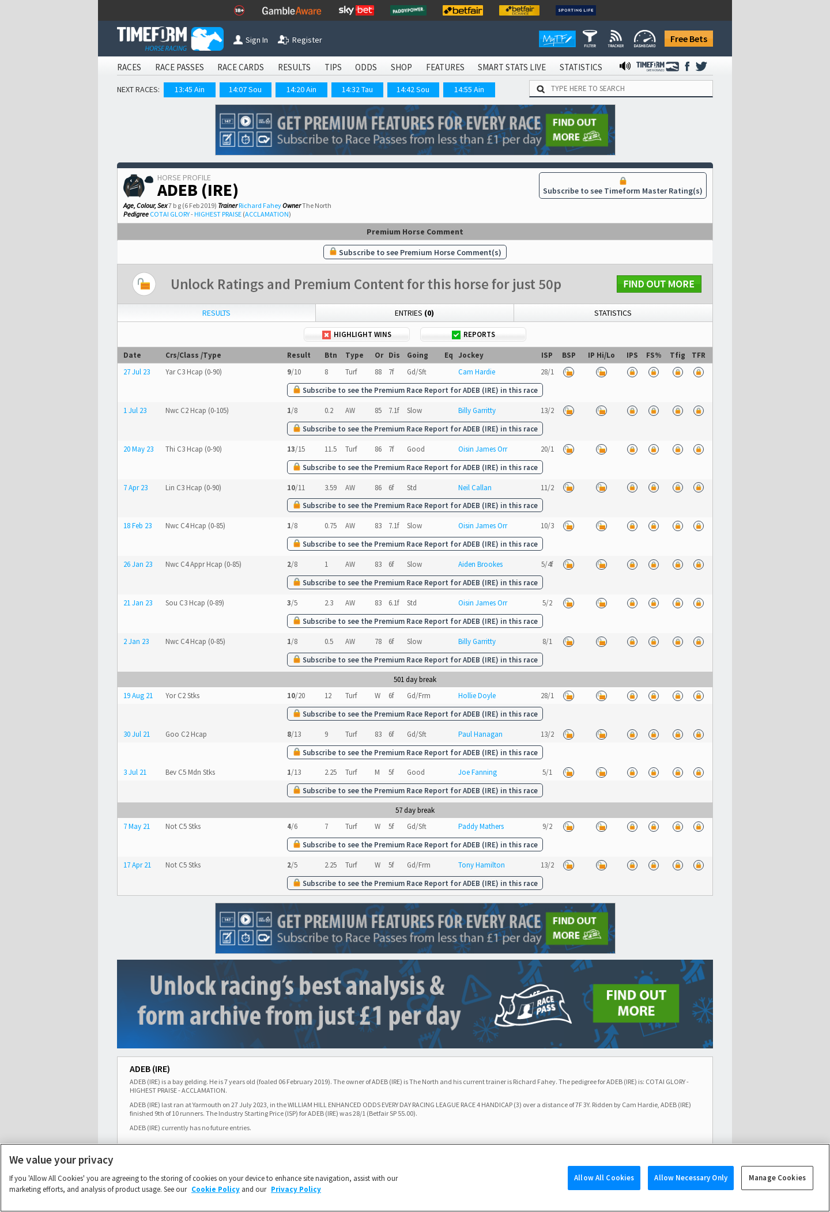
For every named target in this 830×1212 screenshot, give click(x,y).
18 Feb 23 (137, 526)
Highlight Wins (356, 334)
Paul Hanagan (480, 734)
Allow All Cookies (604, 1194)
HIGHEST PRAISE (218, 214)
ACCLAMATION (267, 214)
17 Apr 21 (137, 865)
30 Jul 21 (136, 734)
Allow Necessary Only (690, 1194)
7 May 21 (136, 826)
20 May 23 (138, 449)
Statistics (613, 313)
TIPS (333, 67)
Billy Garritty (477, 410)
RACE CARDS (240, 67)
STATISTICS (581, 67)
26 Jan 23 (137, 564)
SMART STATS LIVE (512, 67)
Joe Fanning (477, 772)
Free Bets (688, 38)
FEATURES (445, 67)
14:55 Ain (469, 89)
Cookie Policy (215, 1205)
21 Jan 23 (137, 603)
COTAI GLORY (170, 214)
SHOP (401, 67)
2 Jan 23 (136, 641)
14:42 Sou (413, 89)
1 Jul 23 (134, 410)
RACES (129, 67)
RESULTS (294, 67)
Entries (414, 313)
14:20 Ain (301, 89)
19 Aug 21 (138, 695)
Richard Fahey (260, 205)
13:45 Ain (190, 89)
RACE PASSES (179, 67)
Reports (473, 334)
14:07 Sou (245, 89)
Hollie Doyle (477, 695)
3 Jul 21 (134, 772)
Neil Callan (475, 488)
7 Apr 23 (135, 488)
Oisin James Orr (482, 449)
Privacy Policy (296, 1205)
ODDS (366, 67)
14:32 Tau (357, 89)
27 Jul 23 (136, 372)
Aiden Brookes (480, 564)
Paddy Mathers (481, 826)
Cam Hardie (476, 372)
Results (216, 313)
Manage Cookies (777, 1194)
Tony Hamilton (481, 865)
